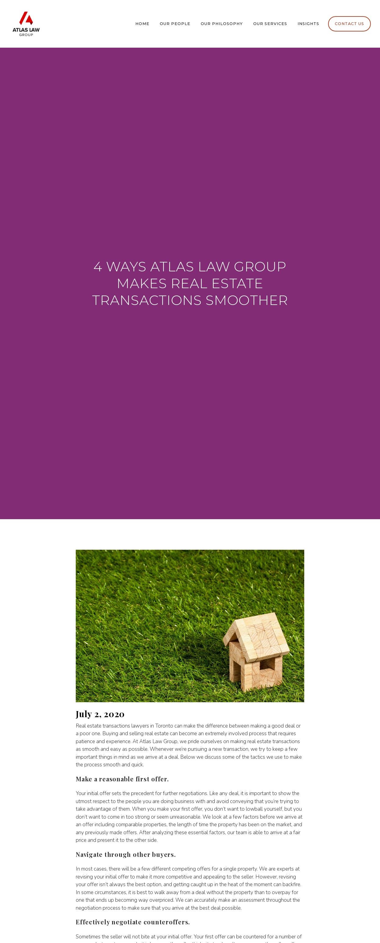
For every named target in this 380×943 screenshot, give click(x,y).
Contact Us (349, 23)
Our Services (270, 23)
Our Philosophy (222, 23)
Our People (175, 23)
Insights (308, 23)
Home (142, 23)
